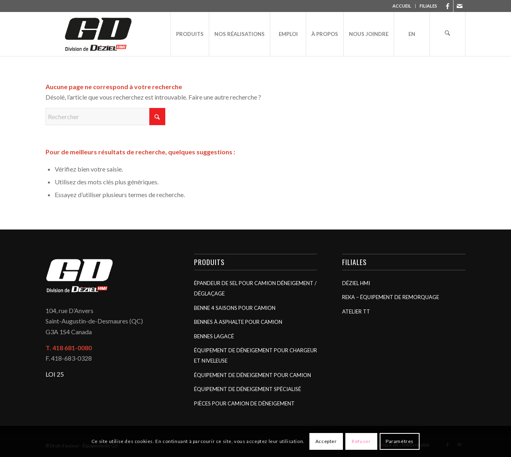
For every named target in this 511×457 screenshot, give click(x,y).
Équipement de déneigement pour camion (252, 375)
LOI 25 (55, 374)
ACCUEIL (401, 5)
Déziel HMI (356, 283)
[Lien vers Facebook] (447, 6)
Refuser (361, 441)
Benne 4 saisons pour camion (234, 308)
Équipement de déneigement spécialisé (247, 389)
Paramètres (400, 441)
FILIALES (428, 5)
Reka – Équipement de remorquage (390, 297)
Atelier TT (356, 311)
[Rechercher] (447, 34)
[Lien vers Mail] (459, 6)
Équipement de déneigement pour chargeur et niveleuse (255, 355)
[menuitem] (402, 6)
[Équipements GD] (98, 34)
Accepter (326, 441)
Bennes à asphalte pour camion (238, 322)
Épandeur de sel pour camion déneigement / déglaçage (255, 288)
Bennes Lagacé (214, 336)
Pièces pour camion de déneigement (244, 403)
